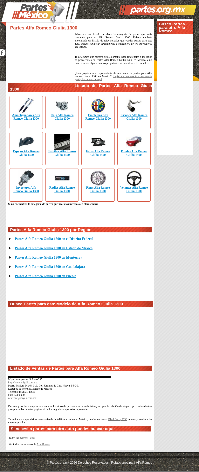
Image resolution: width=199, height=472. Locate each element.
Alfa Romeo (43, 444)
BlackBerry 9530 (117, 419)
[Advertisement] (41, 59)
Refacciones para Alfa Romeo (131, 462)
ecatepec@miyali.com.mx (22, 398)
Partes (32, 438)
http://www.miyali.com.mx (23, 382)
